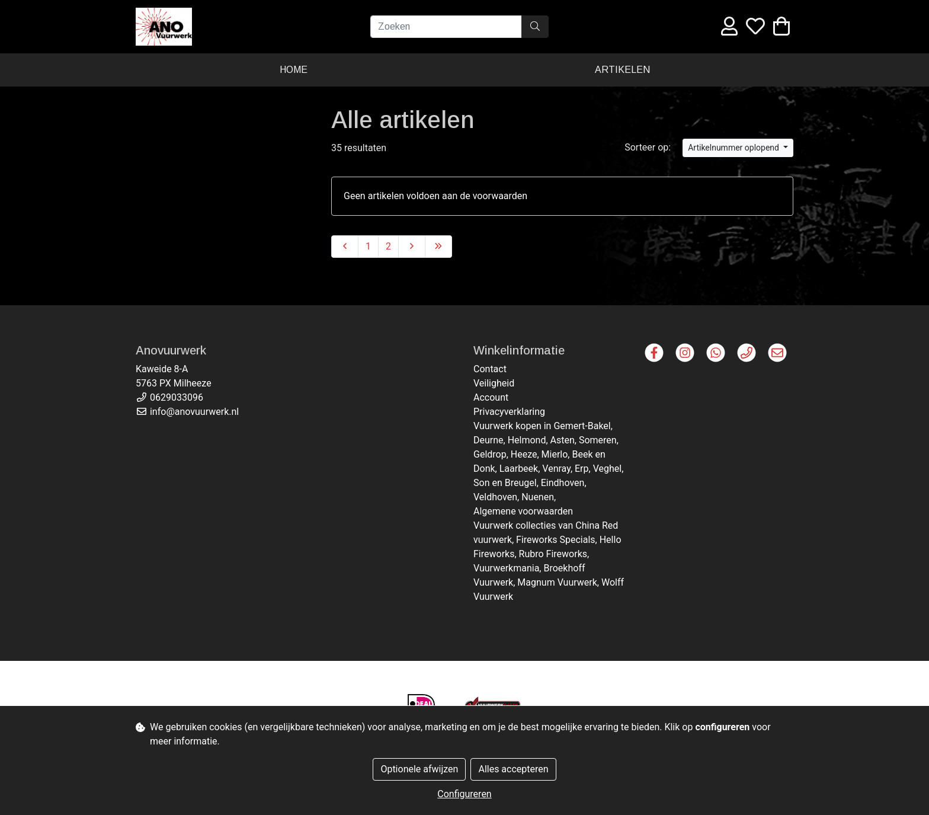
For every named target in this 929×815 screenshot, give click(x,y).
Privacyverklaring (509, 411)
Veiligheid (493, 383)
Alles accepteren (513, 769)
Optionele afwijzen (419, 769)
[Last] (438, 246)
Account (490, 397)
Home (293, 70)
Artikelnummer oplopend (734, 147)
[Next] (411, 246)
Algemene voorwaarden (523, 511)
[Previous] (344, 246)
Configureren (464, 794)
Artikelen (622, 70)
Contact (490, 369)
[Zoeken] (446, 26)
